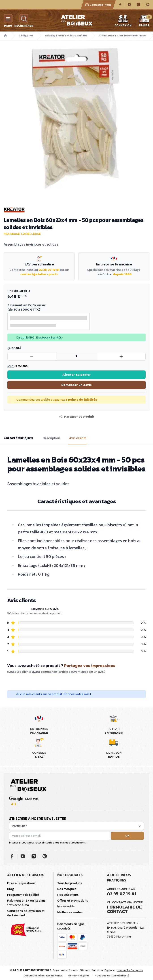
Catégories (26, 35)
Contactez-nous (98, 5)
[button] (76, 416)
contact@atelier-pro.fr (39, 274)
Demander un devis (76, 385)
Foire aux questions (21, 883)
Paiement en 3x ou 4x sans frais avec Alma (26, 902)
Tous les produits (69, 883)
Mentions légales (78, 975)
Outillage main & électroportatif (66, 35)
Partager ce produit (76, 416)
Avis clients (77, 438)
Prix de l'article (18, 290)
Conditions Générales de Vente (43, 975)
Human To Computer (130, 970)
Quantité (14, 348)
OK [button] (127, 835)
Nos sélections (68, 894)
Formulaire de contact (124, 909)
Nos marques (66, 889)
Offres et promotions (72, 900)
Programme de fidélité (23, 894)
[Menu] (8, 18)
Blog (10, 889)
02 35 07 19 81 (48, 269)
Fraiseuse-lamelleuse (22, 233)
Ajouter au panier (76, 374)
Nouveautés (66, 906)
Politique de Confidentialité (112, 975)
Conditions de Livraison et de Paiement (26, 913)
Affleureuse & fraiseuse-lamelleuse (122, 35)
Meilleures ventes (70, 912)
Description (51, 438)
